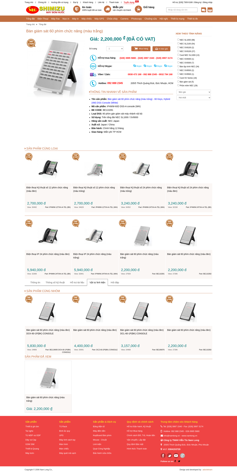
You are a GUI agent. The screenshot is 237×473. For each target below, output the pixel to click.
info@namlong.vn (172, 435)
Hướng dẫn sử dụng (59, 2)
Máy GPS (99, 18)
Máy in (75, 18)
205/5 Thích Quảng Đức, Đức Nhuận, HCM (152, 83)
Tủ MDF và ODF (33, 435)
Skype (137, 66)
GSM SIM (30, 444)
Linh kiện (97, 444)
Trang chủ (29, 2)
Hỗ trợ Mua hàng (134, 431)
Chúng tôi (42, 2)
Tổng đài (30, 18)
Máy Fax (55, 18)
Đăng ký (197, 2)
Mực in (66, 18)
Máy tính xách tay (67, 440)
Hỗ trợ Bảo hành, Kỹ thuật (139, 426)
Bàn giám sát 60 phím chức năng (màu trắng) (119, 103)
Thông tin (35, 282)
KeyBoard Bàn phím (102, 435)
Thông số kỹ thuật (55, 282)
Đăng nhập (207, 2)
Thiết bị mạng (177, 18)
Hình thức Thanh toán (137, 448)
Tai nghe (29, 431)
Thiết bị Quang (32, 448)
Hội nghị (164, 18)
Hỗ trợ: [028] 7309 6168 (183, 2)
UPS (61, 435)
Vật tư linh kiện (97, 282)
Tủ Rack (63, 426)
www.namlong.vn (189, 435)
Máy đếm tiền (99, 431)
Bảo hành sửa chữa (102, 453)
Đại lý (75, 2)
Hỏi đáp (115, 282)
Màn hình (63, 444)
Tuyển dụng (129, 2)
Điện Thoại (43, 18)
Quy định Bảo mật (135, 444)
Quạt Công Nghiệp (101, 448)
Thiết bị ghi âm (32, 426)
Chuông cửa (151, 18)
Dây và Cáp (31, 440)
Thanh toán (114, 2)
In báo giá (161, 48)
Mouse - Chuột (100, 440)
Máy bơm (30, 453)
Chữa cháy (112, 18)
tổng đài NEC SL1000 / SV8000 (122, 117)
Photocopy (136, 18)
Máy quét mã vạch (67, 453)
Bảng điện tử (99, 426)
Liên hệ (101, 2)
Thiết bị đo (192, 18)
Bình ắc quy (64, 431)
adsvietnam (207, 470)
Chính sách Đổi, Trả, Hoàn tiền (141, 435)
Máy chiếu (86, 18)
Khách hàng (88, 2)
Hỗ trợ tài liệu (77, 282)
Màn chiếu (64, 448)
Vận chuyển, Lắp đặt (136, 440)
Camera (124, 18)
